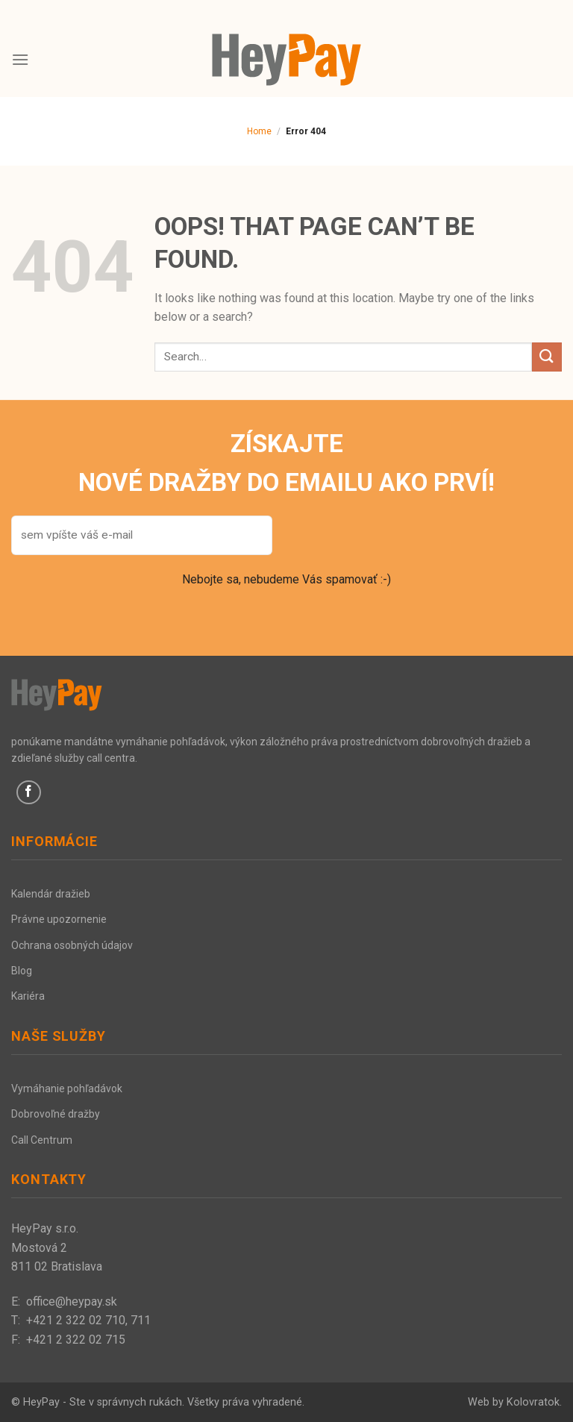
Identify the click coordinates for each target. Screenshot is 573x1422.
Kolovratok (533, 1402)
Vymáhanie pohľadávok (66, 1088)
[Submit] (547, 357)
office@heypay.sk (71, 1301)
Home (259, 131)
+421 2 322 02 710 (75, 1320)
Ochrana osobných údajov (72, 945)
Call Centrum (41, 1140)
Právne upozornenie (59, 919)
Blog (21, 971)
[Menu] (20, 59)
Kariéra (28, 996)
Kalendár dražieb (50, 894)
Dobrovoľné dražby (55, 1114)
